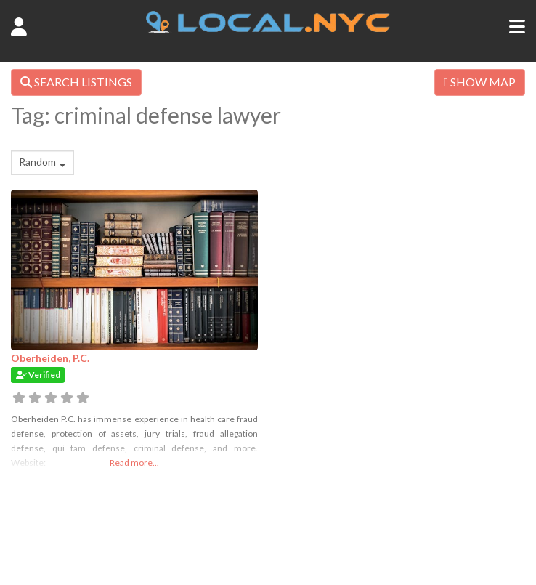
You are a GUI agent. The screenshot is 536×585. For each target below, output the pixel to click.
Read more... (134, 462)
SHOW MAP (480, 82)
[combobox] (42, 162)
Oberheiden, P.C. (50, 358)
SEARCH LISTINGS (76, 82)
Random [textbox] (37, 162)
